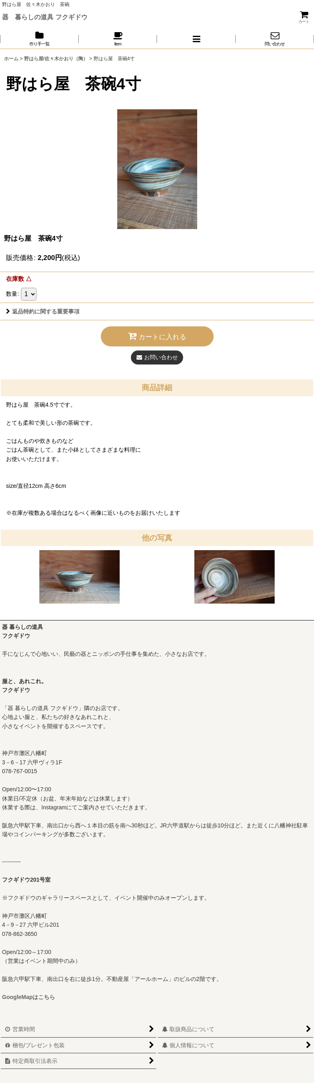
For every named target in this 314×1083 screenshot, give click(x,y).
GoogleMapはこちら (28, 997)
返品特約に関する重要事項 (43, 311)
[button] (196, 39)
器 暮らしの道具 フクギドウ (45, 16)
